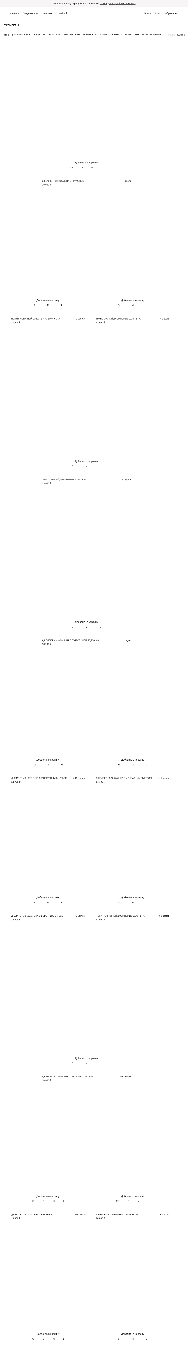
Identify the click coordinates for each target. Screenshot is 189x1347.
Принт (129, 35)
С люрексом (116, 35)
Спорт (144, 35)
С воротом (53, 35)
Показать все (22, 35)
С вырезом (38, 35)
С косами (101, 35)
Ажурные (88, 35)
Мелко (171, 34)
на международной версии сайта (119, 3)
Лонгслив (67, 35)
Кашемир (155, 35)
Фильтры (9, 35)
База (78, 35)
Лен (136, 35)
